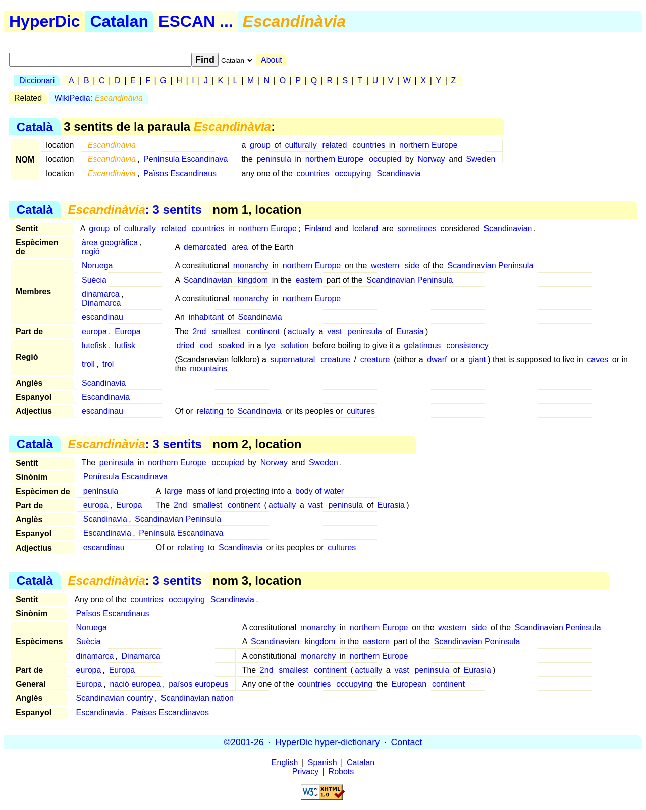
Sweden (481, 159)
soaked (232, 345)
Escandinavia (106, 397)
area (240, 247)
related (334, 145)
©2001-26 (244, 742)
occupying (353, 173)
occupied (385, 159)
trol (108, 364)
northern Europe (428, 145)
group (260, 145)
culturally (301, 145)
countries (368, 145)
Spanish (322, 762)
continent (263, 331)
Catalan (119, 21)
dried (186, 345)
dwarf (437, 359)
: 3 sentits (134, 210)
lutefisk (94, 345)
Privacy (305, 771)
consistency (467, 345)
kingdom (253, 280)
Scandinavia (398, 173)
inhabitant (206, 317)
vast (334, 331)
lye (270, 345)
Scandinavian (507, 228)
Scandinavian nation (197, 698)
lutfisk (125, 345)
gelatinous (422, 345)
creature (335, 359)
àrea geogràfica (110, 242)
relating (210, 411)
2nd (199, 331)
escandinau (102, 317)
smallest (226, 331)
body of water (319, 491)
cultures (361, 411)
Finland (317, 228)
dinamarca (101, 294)
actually (301, 331)
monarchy (250, 265)
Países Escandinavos (170, 712)
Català (35, 126)
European (409, 684)
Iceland (365, 228)
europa (94, 331)
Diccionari (37, 80)
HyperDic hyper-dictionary (327, 742)
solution (295, 345)
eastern (309, 280)
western (385, 265)
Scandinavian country (114, 698)
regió (91, 251)
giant (477, 359)
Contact (406, 742)
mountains (208, 368)
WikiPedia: (99, 98)
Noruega (97, 265)
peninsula (273, 159)
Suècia (94, 280)
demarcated (205, 247)
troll (88, 364)
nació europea (135, 684)
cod (206, 345)
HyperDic (44, 21)
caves (597, 359)
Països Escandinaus (180, 173)
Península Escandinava (185, 159)
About (271, 60)
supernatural (292, 359)
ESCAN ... (195, 21)
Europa (128, 331)
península (100, 491)
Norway (431, 159)
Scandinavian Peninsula (491, 265)
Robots (341, 771)
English (285, 762)
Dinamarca (101, 303)
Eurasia (409, 331)
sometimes (417, 228)
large (174, 491)
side (412, 265)
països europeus (198, 684)
